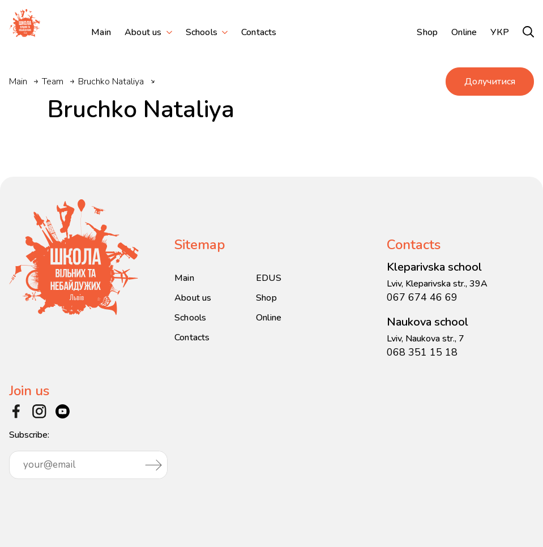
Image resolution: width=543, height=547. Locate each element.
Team (52, 81)
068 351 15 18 (422, 352)
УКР (499, 32)
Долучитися (489, 81)
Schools (201, 32)
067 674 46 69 (422, 297)
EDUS (268, 278)
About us (143, 32)
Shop (427, 32)
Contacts (259, 32)
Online (464, 32)
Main (101, 32)
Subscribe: (88, 454)
